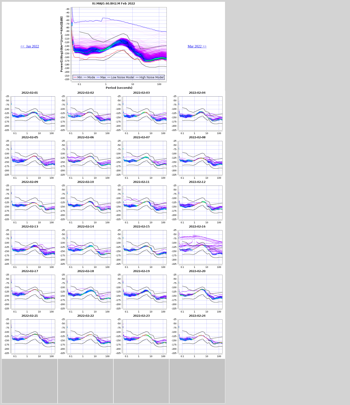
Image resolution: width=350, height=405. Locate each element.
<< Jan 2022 (29, 46)
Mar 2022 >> (197, 46)
